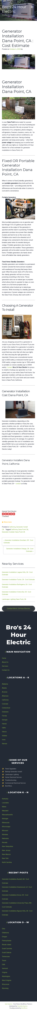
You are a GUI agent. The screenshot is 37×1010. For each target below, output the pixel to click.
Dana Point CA (23, 529)
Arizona (4, 692)
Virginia (4, 972)
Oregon (4, 937)
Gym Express (8, 1004)
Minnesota (5, 823)
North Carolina (7, 862)
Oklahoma (5, 933)
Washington (6, 976)
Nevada (4, 842)
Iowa (3, 740)
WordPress (24, 1008)
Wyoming (5, 988)
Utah (3, 964)
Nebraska (5, 838)
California (12, 527)
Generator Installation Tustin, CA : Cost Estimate (18, 580)
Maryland (5, 811)
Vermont (5, 968)
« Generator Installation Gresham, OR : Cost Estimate (18, 541)
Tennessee (6, 956)
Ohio (3, 929)
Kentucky (5, 799)
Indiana (4, 736)
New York (5, 858)
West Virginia (6, 980)
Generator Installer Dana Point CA (13, 532)
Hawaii (4, 724)
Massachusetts (7, 815)
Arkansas (5, 696)
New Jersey (6, 850)
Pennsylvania (6, 941)
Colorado (5, 704)
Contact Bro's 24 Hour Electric (18, 608)
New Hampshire (7, 846)
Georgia (4, 720)
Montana (5, 834)
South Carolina (7, 948)
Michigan (5, 819)
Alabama (5, 684)
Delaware (5, 712)
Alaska (4, 688)
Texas (4, 960)
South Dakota (6, 952)
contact (18, 484)
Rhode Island (6, 945)
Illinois (4, 732)
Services (5, 666)
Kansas (4, 744)
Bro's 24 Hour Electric (14, 9)
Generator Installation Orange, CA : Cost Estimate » (19, 550)
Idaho (4, 728)
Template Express (22, 1006)
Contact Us (5, 670)
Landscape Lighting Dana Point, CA (14, 599)
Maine (4, 807)
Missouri (5, 830)
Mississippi (6, 826)
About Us (5, 662)
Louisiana (5, 803)
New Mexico (6, 854)
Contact (9, 367)
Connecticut (6, 708)
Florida (4, 716)
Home (4, 658)
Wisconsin (5, 984)
